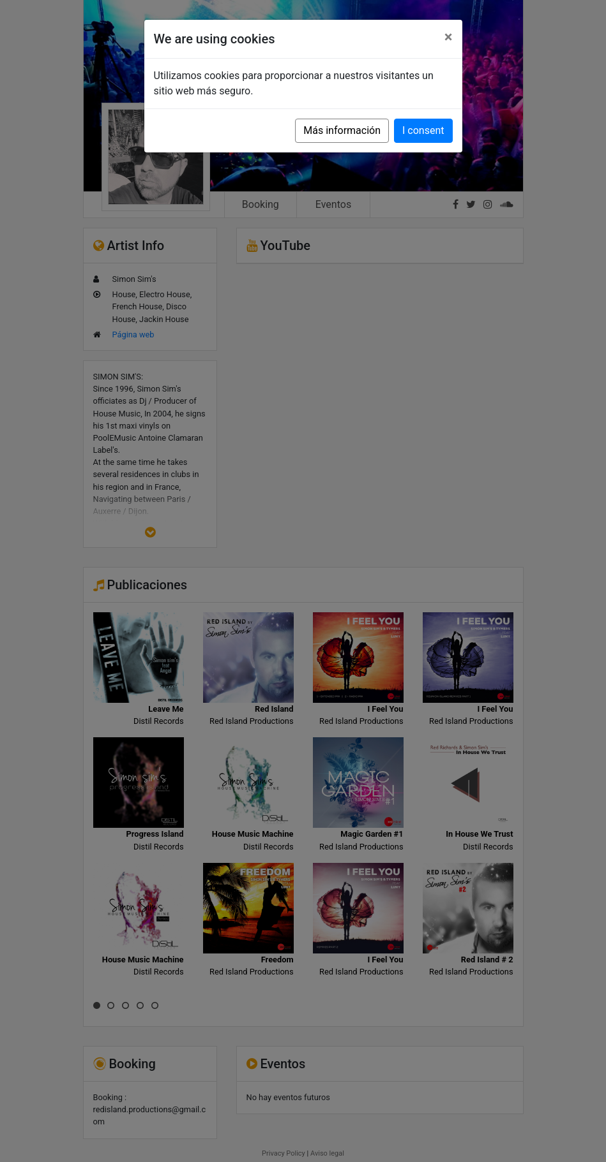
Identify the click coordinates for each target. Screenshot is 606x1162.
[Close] (448, 37)
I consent (423, 130)
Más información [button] (342, 130)
